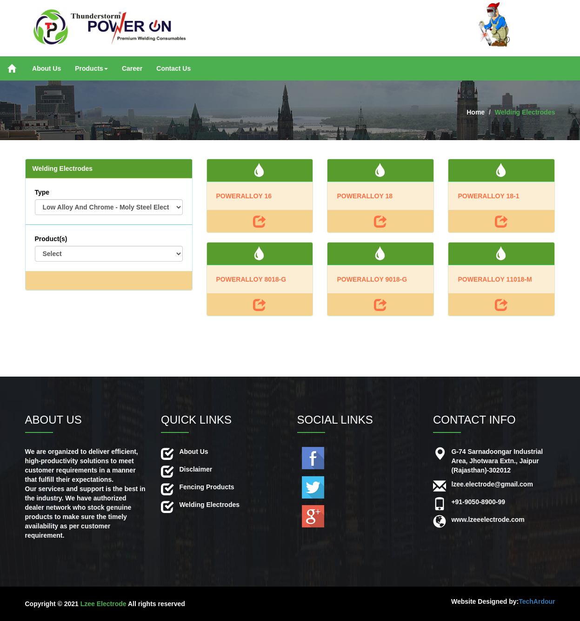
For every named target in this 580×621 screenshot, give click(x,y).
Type (42, 192)
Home (476, 112)
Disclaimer (195, 469)
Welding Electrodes (525, 112)
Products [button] (91, 68)
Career (132, 68)
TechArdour (537, 601)
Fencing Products (206, 487)
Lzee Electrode (103, 604)
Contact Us (173, 68)
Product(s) (51, 239)
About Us (46, 68)
